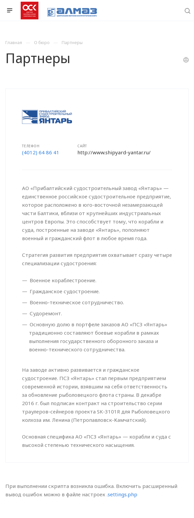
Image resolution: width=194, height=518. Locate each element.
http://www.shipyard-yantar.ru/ (114, 152)
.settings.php (122, 494)
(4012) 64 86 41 (40, 152)
